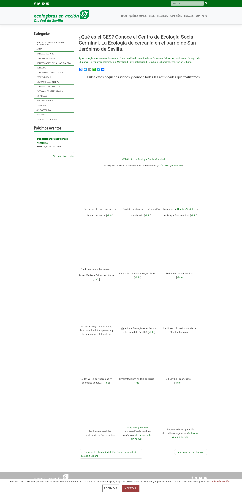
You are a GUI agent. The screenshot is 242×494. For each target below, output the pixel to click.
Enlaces (188, 16)
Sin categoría (43, 110)
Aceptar (130, 488)
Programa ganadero (137, 427)
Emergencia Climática (48, 86)
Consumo (41, 67)
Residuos (41, 105)
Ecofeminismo (43, 77)
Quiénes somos (138, 16)
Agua (39, 49)
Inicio (124, 16)
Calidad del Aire (45, 53)
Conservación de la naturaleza (53, 63)
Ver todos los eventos (63, 156)
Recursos (162, 16)
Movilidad (41, 96)
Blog (152, 16)
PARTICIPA (176, 165)
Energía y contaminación (49, 91)
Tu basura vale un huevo (189, 452)
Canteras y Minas (45, 58)
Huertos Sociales (186, 209)
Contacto (201, 16)
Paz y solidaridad (45, 100)
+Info (137, 277)
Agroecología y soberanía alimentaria (50, 43)
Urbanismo (42, 114)
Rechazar (111, 488)
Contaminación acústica (49, 72)
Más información (220, 481)
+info (109, 215)
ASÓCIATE (163, 165)
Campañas (176, 16)
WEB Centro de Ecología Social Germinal (143, 159)
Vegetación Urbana (46, 119)
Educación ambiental (47, 82)
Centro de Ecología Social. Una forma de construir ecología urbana (108, 453)
